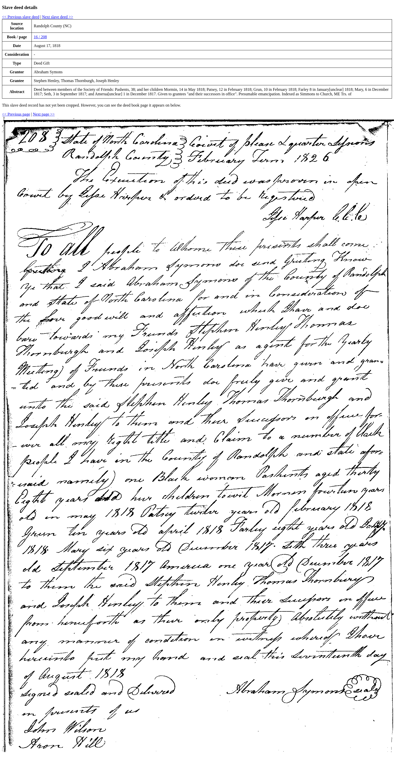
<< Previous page (16, 114)
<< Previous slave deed (20, 17)
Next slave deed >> (57, 17)
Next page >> (43, 114)
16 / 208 (40, 37)
